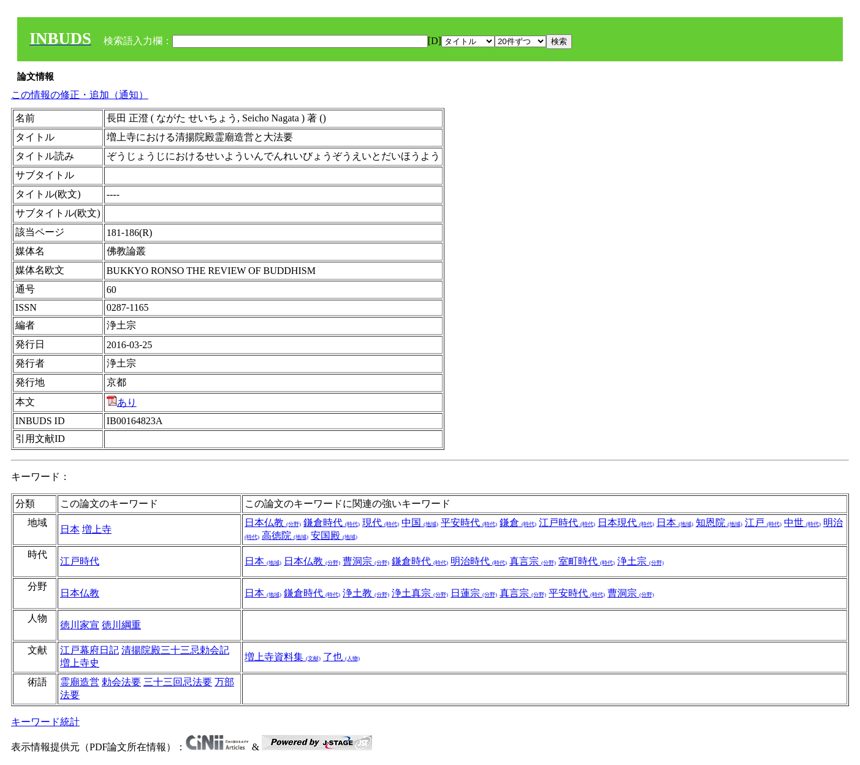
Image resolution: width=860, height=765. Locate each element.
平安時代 (469, 522)
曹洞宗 (366, 561)
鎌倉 (518, 522)
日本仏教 (273, 522)
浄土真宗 (420, 593)
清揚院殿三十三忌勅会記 (175, 650)
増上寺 (97, 529)
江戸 (763, 522)
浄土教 (366, 593)
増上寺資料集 (283, 657)
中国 (419, 522)
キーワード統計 (45, 722)
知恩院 (719, 522)
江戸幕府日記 (89, 650)
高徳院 (285, 535)
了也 (341, 657)
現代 (380, 522)
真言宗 (532, 561)
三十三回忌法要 (177, 682)
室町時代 (586, 561)
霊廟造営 (79, 682)
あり (122, 402)
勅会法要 (121, 682)
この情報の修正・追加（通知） (79, 94)
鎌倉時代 (331, 522)
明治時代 (479, 561)
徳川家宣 (79, 625)
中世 (802, 522)
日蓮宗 (474, 593)
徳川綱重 (121, 625)
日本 (70, 529)
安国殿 (334, 535)
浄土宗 (640, 561)
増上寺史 (79, 663)
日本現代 (626, 522)
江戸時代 (567, 522)
